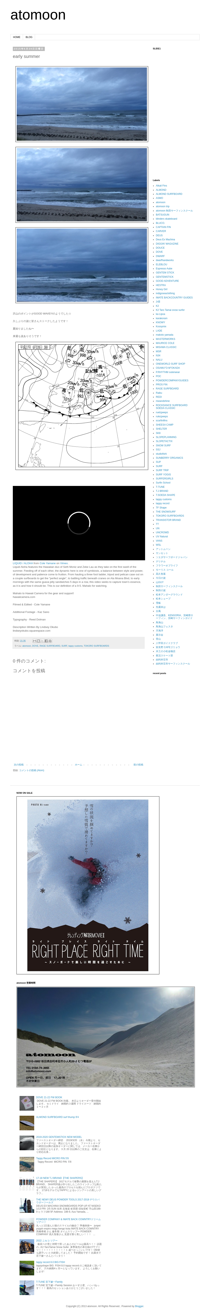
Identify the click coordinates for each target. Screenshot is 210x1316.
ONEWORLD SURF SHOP (170, 363)
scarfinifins (161, 420)
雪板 (158, 603)
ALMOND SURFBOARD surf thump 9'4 (57, 1117)
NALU (159, 359)
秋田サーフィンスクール (169, 586)
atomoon (38, 15)
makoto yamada (164, 334)
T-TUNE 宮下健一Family (49, 1281)
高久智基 (161, 573)
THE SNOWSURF (166, 511)
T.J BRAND (162, 491)
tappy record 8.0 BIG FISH (50, 1262)
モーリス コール (165, 569)
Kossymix (161, 326)
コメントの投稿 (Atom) (31, 770)
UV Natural (162, 536)
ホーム (78, 764)
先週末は (161, 607)
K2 (157, 306)
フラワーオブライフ (167, 565)
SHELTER (161, 428)
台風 (158, 611)
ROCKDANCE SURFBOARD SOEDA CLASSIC (171, 407)
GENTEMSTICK (165, 276)
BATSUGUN (162, 214)
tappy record (163, 503)
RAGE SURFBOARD (50, 646)
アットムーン (163, 549)
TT (157, 524)
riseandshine (163, 401)
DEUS (159, 235)
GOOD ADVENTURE (167, 281)
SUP (158, 462)
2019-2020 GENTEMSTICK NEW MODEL (59, 1137)
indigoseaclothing (165, 293)
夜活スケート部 (164, 655)
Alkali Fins (161, 185)
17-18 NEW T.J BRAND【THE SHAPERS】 (60, 1178)
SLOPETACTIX (164, 441)
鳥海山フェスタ (164, 626)
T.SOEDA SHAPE (165, 495)
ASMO (159, 198)
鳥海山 (159, 622)
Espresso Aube (164, 268)
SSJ (158, 449)
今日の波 (161, 578)
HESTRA (161, 285)
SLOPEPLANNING (166, 437)
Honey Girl (161, 289)
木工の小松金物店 (165, 651)
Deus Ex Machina (165, 239)
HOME (16, 37)
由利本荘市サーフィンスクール (173, 663)
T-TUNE (160, 487)
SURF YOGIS (163, 474)
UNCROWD (162, 532)
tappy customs (75, 646)
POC (158, 376)
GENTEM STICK (165, 272)
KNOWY (160, 322)
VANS (159, 540)
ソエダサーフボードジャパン (172, 557)
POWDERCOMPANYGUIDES (172, 380)
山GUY (160, 582)
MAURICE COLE (165, 343)
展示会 (159, 634)
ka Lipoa (160, 314)
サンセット (162, 553)
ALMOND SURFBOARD (169, 194)
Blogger (139, 1306)
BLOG (29, 37)
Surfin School (163, 482)
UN (157, 528)
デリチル (161, 561)
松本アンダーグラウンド (169, 594)
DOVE (35, 646)
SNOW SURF (163, 445)
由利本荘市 (162, 659)
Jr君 (158, 301)
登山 (158, 638)
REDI (159, 397)
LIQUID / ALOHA (23, 563)
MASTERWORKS (165, 339)
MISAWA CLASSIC (166, 347)
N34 (158, 355)
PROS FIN (161, 384)
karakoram (161, 318)
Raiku (159, 392)
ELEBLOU (161, 264)
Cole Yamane (48, 563)
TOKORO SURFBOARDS (96, 646)
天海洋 (159, 630)
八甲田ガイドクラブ (167, 643)
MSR (158, 351)
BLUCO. (160, 223)
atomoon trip (163, 206)
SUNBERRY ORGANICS (169, 457)
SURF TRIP (162, 470)
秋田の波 (161, 590)
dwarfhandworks (165, 260)
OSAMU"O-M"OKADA (168, 367)
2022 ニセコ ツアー (47, 1240)
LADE (159, 330)
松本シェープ (163, 598)
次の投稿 (19, 764)
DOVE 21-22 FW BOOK (49, 1097)
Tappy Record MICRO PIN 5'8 (52, 1158)
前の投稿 (138, 764)
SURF (64, 646)
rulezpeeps (162, 416)
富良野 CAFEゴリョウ (168, 647)
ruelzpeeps (162, 412)
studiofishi (161, 453)
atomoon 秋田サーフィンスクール (174, 210)
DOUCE (160, 247)
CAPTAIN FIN (163, 227)
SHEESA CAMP (164, 424)
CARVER (161, 231)
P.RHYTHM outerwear (168, 372)
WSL (158, 544)
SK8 (158, 433)
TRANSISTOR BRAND (168, 520)
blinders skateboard (166, 218)
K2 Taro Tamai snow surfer (170, 310)
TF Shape (161, 507)
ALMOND (161, 190)
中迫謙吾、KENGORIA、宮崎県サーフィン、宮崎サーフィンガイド (174, 617)
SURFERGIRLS (164, 478)
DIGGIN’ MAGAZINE (167, 243)
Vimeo (64, 563)
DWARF (160, 256)
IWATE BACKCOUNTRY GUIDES (174, 297)
